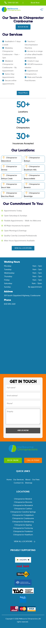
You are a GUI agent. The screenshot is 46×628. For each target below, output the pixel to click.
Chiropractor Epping (23, 525)
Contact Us (18, 483)
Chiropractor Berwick (23, 499)
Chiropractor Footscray (23, 528)
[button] (23, 248)
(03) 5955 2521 (9, 304)
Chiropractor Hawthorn (23, 535)
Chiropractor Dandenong (23, 522)
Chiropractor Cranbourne (23, 518)
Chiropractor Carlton (23, 509)
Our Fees (35, 480)
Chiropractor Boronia (23, 502)
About (27, 480)
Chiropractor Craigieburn (23, 515)
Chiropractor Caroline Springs (23, 512)
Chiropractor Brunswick (23, 505)
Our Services (18, 480)
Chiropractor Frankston (23, 531)
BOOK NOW (23, 27)
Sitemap (28, 483)
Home (9, 480)
